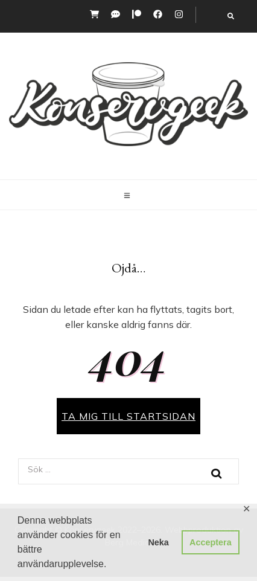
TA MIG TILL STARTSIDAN (128, 416)
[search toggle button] (230, 16)
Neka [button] (158, 542)
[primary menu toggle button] (128, 195)
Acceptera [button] (210, 542)
